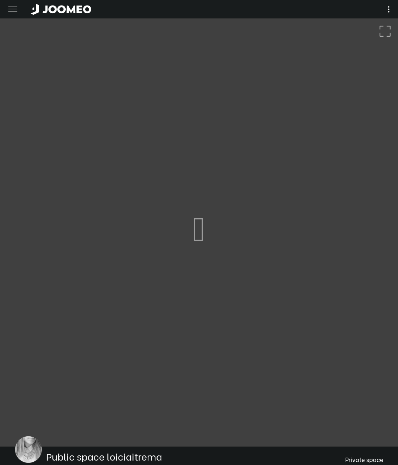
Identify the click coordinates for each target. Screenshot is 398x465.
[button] (19, 427)
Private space (364, 459)
